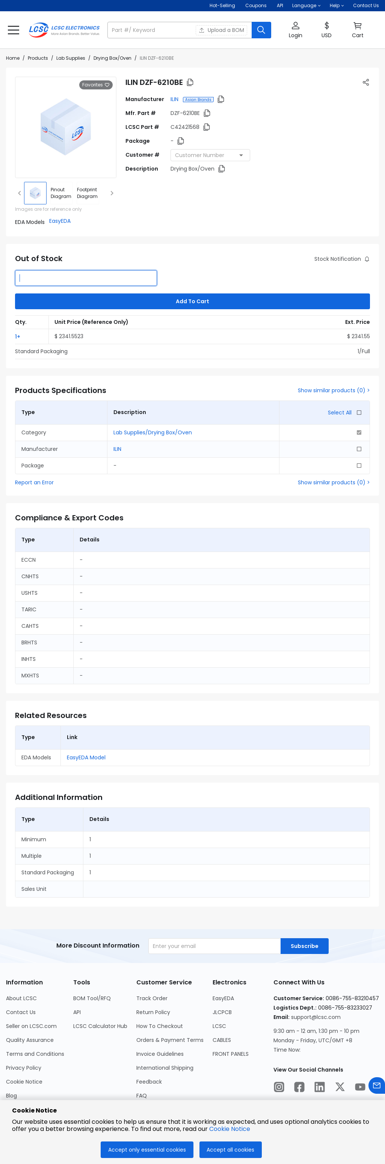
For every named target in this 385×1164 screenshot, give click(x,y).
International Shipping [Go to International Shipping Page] (164, 1068)
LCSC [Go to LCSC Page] (219, 1026)
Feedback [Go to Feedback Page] (149, 1081)
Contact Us (366, 5)
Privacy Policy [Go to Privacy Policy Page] (23, 1068)
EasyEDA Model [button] (86, 757)
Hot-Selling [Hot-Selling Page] (223, 5)
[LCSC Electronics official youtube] (360, 1088)
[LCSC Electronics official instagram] (279, 1088)
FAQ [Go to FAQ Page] (141, 1095)
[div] (61, 193)
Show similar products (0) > (334, 390)
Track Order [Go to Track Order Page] (152, 998)
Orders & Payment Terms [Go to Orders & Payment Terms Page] (170, 1040)
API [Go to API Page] (77, 1012)
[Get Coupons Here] (256, 5)
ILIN (175, 99)
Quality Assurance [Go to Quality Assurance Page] (30, 1040)
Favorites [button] (96, 84)
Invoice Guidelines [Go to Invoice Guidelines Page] (160, 1054)
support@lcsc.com (316, 1017)
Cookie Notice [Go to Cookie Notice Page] (24, 1081)
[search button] (261, 30)
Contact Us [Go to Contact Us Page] (21, 1012)
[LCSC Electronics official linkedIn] (319, 1088)
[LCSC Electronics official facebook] (299, 1088)
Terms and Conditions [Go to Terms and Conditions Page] (35, 1054)
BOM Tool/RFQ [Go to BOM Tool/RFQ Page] (92, 998)
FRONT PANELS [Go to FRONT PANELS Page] (231, 1054)
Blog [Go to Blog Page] (11, 1095)
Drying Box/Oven (112, 58)
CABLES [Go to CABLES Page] (222, 1040)
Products (38, 58)
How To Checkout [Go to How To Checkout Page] (159, 1026)
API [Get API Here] (280, 5)
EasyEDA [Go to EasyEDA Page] (223, 998)
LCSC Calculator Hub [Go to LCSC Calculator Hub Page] (100, 1026)
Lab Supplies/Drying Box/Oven (152, 432)
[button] (306, 5)
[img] (35, 193)
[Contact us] (376, 1086)
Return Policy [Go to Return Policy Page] (153, 1012)
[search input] (180, 30)
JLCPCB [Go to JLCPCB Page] (222, 1012)
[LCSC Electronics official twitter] (340, 1088)
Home (13, 58)
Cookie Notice (229, 1129)
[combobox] (210, 155)
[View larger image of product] (65, 127)
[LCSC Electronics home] (64, 30)
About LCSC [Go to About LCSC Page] (21, 998)
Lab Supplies (70, 58)
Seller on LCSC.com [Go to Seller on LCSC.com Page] (31, 1026)
